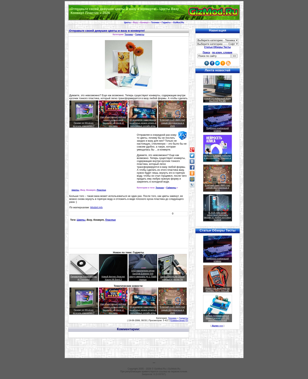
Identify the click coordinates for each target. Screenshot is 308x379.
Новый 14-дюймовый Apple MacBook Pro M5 (217, 99)
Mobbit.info (96, 207)
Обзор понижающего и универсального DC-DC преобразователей (217, 318)
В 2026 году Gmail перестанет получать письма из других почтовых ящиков (217, 216)
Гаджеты (166, 22)
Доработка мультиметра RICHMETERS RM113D (217, 289)
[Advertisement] (102, 161)
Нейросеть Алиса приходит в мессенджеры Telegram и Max (217, 157)
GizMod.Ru (178, 22)
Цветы (127, 22)
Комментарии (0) (179, 320)
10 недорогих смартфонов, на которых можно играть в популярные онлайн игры (142, 123)
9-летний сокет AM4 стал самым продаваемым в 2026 (172, 123)
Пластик (101, 190)
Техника (155, 22)
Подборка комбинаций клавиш (217, 129)
